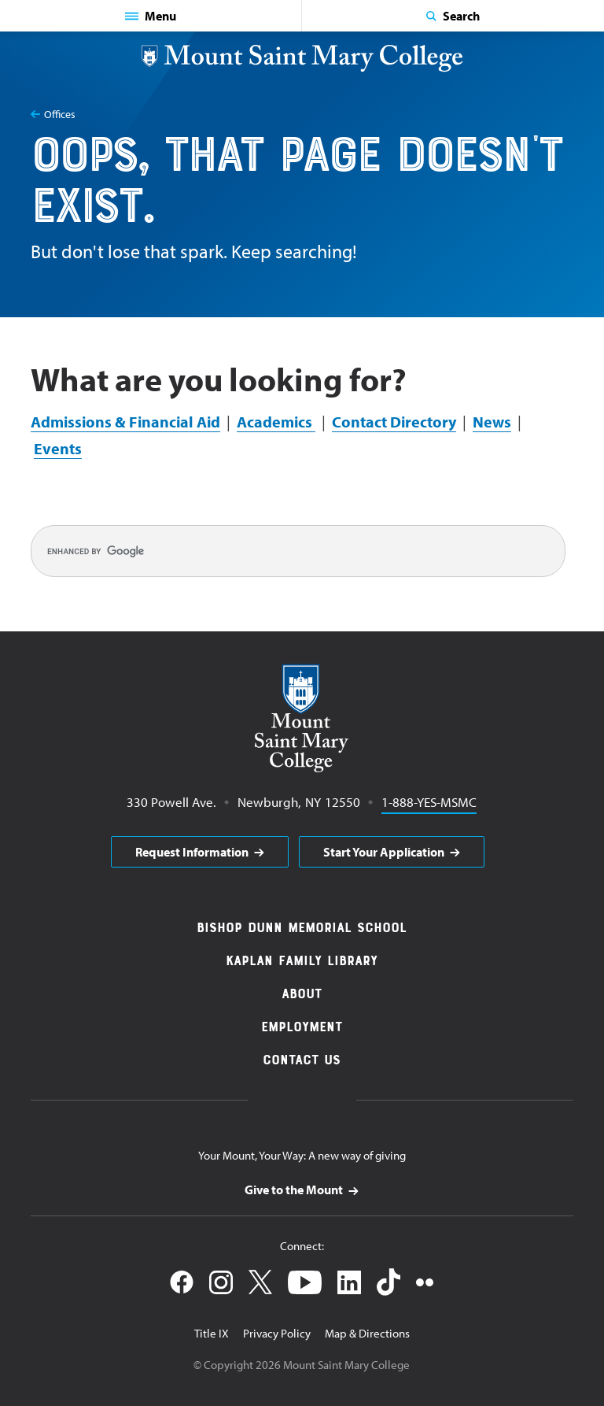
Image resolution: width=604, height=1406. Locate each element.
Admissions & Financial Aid (125, 421)
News (492, 421)
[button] (151, 15)
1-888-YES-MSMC (429, 801)
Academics (276, 421)
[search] (298, 551)
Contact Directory (394, 421)
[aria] (200, 852)
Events (58, 448)
